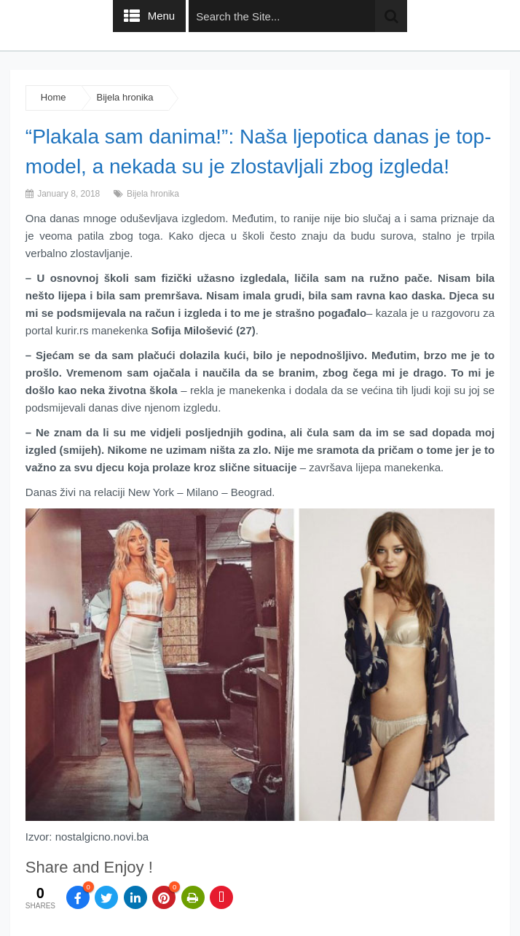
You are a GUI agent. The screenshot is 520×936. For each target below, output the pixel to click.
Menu (162, 15)
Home (53, 97)
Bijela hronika (125, 97)
